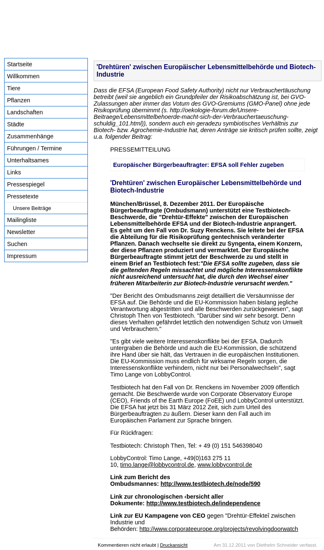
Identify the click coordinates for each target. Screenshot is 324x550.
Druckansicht (174, 545)
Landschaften (25, 112)
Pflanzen (18, 100)
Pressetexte (23, 196)
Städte (15, 124)
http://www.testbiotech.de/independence (203, 503)
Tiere (13, 88)
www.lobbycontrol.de (225, 464)
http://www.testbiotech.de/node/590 (211, 483)
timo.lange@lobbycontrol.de (157, 464)
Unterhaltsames (28, 160)
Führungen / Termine (34, 148)
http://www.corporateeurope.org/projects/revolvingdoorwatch (218, 529)
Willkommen (23, 76)
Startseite (19, 64)
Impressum (21, 256)
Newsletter (21, 232)
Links (14, 172)
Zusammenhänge (30, 136)
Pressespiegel (25, 184)
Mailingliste (21, 220)
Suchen (17, 244)
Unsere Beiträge (32, 208)
